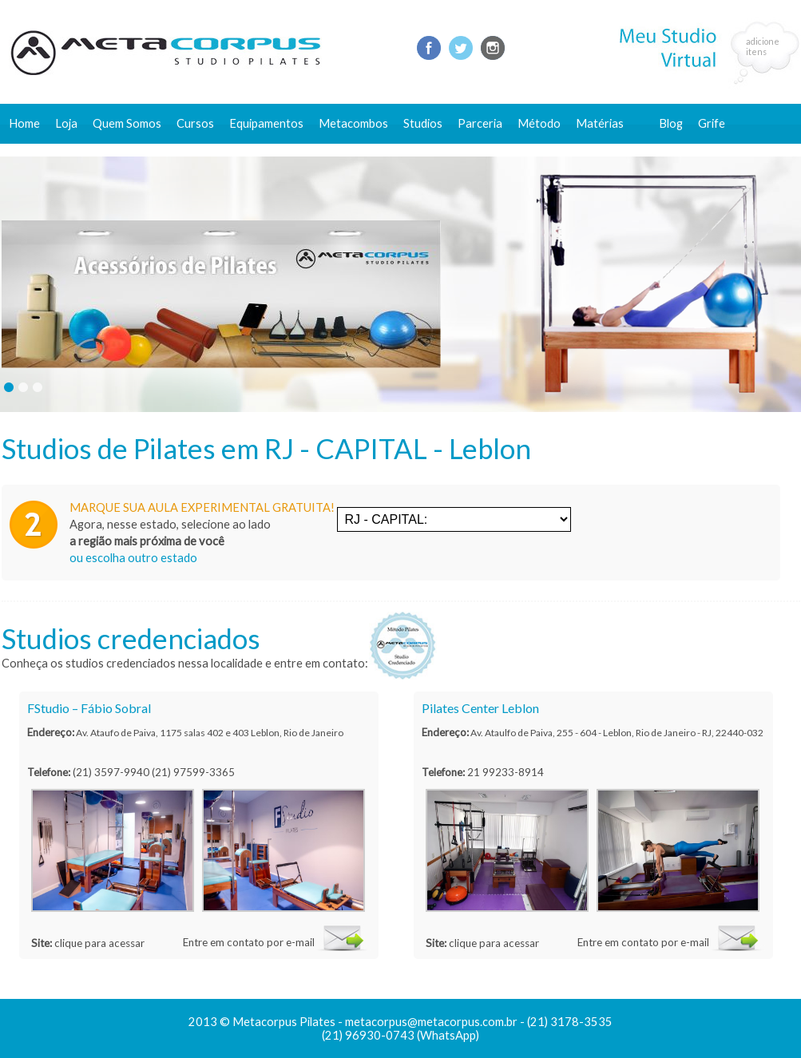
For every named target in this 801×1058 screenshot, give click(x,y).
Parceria (480, 123)
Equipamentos (266, 123)
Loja (66, 123)
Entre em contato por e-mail (249, 942)
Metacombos (353, 123)
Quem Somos (127, 123)
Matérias (600, 123)
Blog (671, 123)
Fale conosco (693, 150)
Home (24, 123)
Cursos (195, 123)
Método (539, 123)
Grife (711, 123)
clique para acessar (99, 943)
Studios (422, 123)
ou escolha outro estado (133, 558)
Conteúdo (609, 150)
